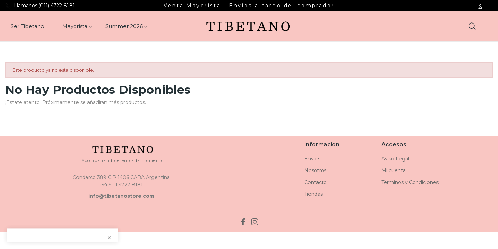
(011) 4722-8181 (56, 5)
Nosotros (315, 170)
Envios (312, 159)
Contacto (315, 182)
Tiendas (313, 194)
